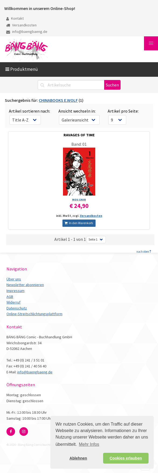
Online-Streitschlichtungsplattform (34, 313)
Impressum (15, 290)
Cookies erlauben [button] (126, 458)
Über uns (13, 279)
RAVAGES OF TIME (79, 135)
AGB (9, 296)
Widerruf (13, 302)
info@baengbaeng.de (26, 31)
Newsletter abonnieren (25, 284)
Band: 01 (79, 144)
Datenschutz (16, 308)
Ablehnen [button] (78, 458)
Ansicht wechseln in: (77, 111)
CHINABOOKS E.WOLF (58, 100)
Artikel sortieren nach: (29, 111)
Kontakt (15, 18)
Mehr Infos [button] (89, 444)
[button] (151, 43)
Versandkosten (21, 25)
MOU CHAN (79, 199)
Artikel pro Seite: (123, 111)
